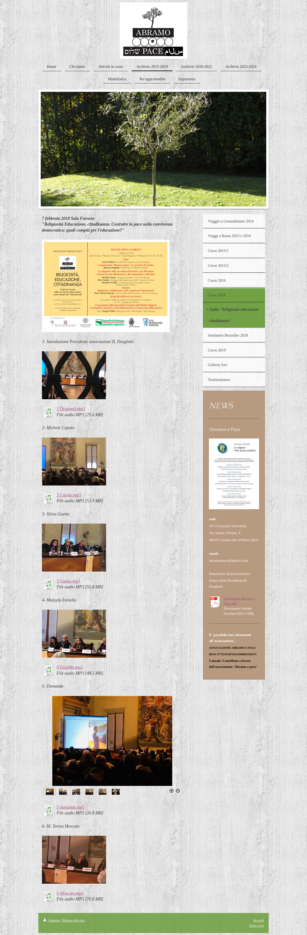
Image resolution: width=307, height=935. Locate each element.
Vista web (256, 925)
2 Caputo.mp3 (69, 495)
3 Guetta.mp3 (68, 581)
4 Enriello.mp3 (70, 667)
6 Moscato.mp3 (70, 893)
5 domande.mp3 (70, 807)
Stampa (52, 920)
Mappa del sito (73, 920)
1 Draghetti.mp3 (71, 408)
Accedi (258, 920)
